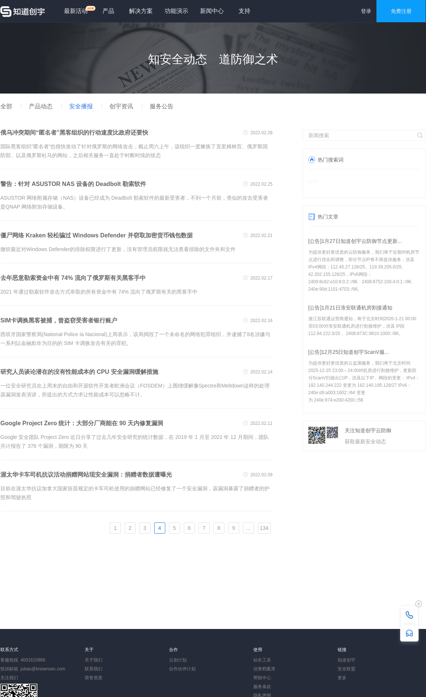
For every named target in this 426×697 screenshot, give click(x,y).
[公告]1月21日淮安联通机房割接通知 (350, 308)
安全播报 (81, 106)
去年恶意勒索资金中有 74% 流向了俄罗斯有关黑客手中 (73, 278)
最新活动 (79, 10)
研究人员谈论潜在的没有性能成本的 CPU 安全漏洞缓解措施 (79, 372)
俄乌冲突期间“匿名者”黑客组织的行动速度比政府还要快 (74, 132)
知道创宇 (346, 660)
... (248, 528)
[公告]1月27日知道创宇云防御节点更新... (355, 241)
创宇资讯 (121, 106)
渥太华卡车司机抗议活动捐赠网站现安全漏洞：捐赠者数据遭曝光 (86, 474)
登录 (366, 11)
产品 (108, 11)
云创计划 (178, 660)
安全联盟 (346, 668)
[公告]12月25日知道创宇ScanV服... (348, 352)
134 (264, 528)
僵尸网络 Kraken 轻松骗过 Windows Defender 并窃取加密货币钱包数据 (96, 235)
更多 (342, 677)
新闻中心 (212, 11)
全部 (6, 106)
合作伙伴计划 (182, 668)
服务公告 (161, 106)
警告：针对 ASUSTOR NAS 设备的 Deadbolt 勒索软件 (73, 184)
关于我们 (93, 660)
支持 (244, 11)
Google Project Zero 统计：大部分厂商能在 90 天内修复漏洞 (81, 423)
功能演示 (176, 11)
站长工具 (262, 660)
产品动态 (41, 106)
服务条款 (262, 686)
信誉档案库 (264, 668)
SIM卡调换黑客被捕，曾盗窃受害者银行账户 (58, 320)
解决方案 (141, 11)
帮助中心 (262, 677)
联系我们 (93, 668)
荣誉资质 (93, 677)
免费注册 (401, 11)
